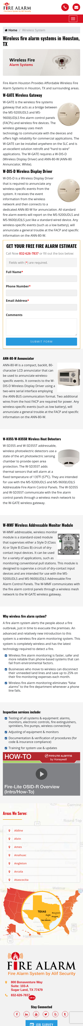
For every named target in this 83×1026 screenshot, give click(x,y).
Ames (18, 847)
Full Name (14, 272)
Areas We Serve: (15, 813)
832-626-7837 (29, 253)
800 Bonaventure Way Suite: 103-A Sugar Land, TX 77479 (27, 986)
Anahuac (20, 855)
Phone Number (18, 286)
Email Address (17, 300)
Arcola (18, 871)
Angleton (20, 863)
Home (11, 30)
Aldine (18, 830)
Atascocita (21, 880)
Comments (14, 315)
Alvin (17, 838)
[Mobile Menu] (73, 18)
